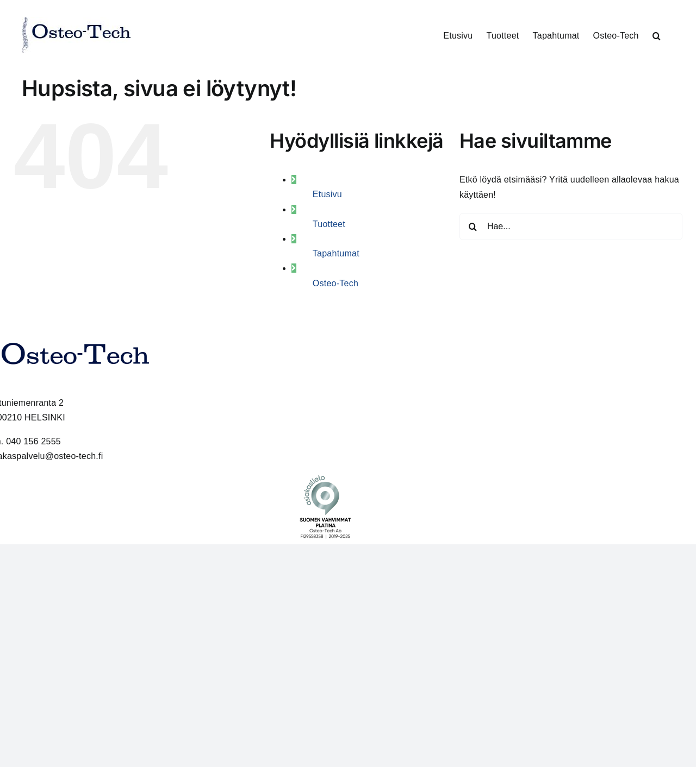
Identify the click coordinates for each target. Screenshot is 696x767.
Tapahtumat (336, 253)
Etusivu (327, 194)
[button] (656, 35)
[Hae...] (570, 226)
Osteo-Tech (335, 283)
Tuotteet (329, 224)
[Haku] (473, 226)
